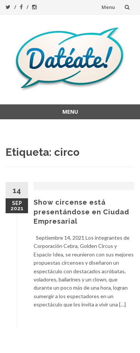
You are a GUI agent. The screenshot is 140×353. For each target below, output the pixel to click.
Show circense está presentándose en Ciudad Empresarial (81, 211)
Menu (108, 7)
